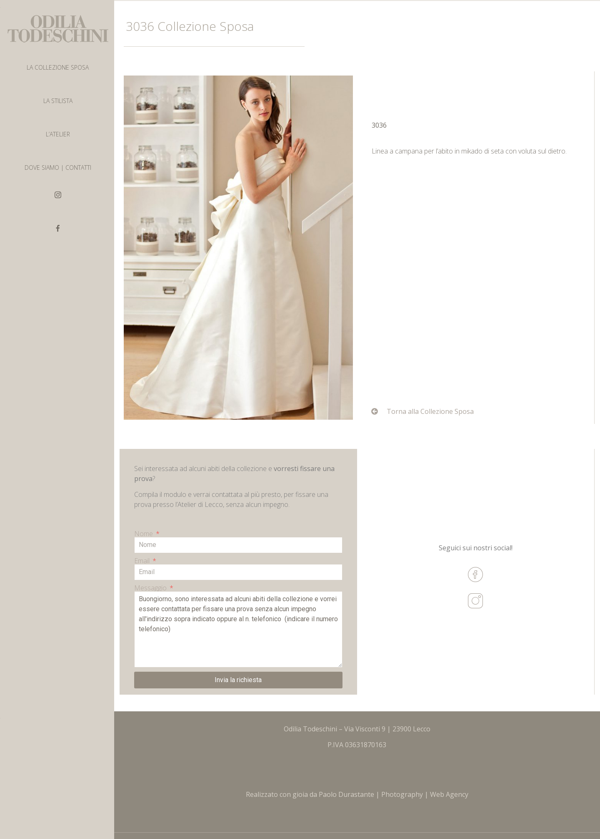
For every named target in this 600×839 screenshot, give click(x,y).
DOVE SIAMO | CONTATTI (58, 167)
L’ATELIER (58, 134)
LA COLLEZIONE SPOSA (58, 67)
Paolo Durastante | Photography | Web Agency (393, 794)
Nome (144, 533)
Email (142, 560)
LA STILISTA (57, 101)
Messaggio (151, 588)
